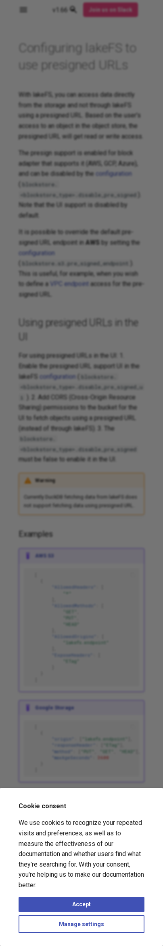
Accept (81, 904)
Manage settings (81, 924)
